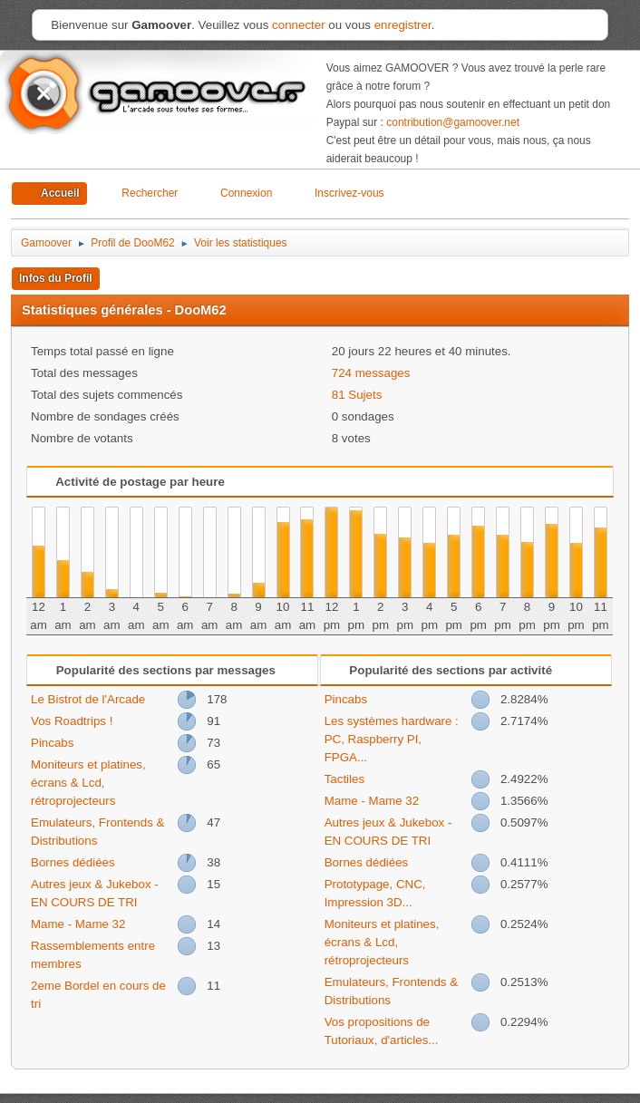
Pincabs (52, 743)
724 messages (371, 373)
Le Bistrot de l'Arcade (88, 699)
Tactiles (344, 779)
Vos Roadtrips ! (71, 721)
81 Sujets (357, 395)
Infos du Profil (55, 278)
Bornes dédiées (73, 862)
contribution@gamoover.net (452, 122)
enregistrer (403, 25)
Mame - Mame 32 (78, 924)
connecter (298, 25)
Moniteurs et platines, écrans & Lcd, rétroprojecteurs (88, 783)
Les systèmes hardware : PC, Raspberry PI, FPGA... (392, 739)
